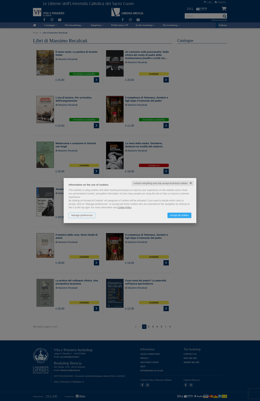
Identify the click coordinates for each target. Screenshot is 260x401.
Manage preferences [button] (82, 215)
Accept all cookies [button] (179, 215)
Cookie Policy (124, 207)
